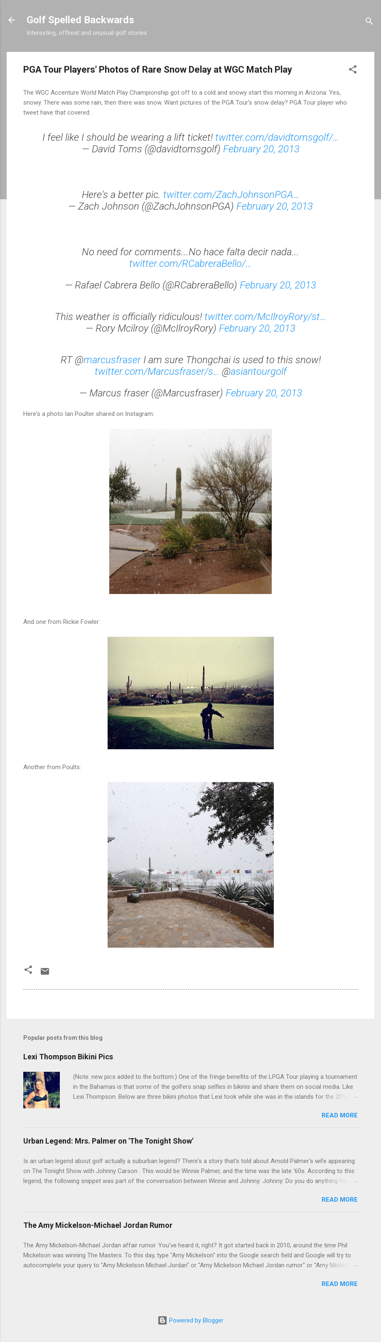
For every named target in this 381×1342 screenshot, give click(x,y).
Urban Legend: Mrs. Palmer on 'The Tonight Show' (108, 1141)
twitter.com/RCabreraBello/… (190, 263)
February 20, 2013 (261, 149)
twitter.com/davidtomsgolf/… (277, 137)
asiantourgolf (259, 371)
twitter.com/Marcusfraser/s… (157, 371)
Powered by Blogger (190, 1320)
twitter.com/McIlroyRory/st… (265, 317)
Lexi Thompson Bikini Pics (68, 1056)
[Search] (369, 22)
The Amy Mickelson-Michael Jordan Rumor (97, 1225)
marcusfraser (112, 360)
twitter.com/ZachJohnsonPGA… (231, 194)
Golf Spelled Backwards (80, 20)
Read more (340, 1115)
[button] (353, 70)
